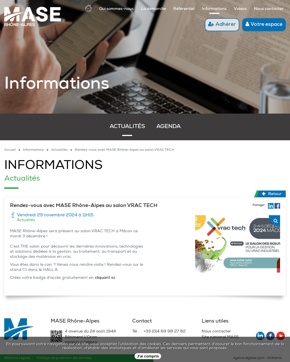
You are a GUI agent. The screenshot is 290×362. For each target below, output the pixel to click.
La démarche (153, 9)
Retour (272, 194)
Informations (214, 9)
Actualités (127, 127)
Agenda (168, 127)
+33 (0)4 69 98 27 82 (164, 332)
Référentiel (184, 9)
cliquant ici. (106, 278)
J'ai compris (148, 356)
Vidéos (240, 9)
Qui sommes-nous (116, 9)
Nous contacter (268, 9)
